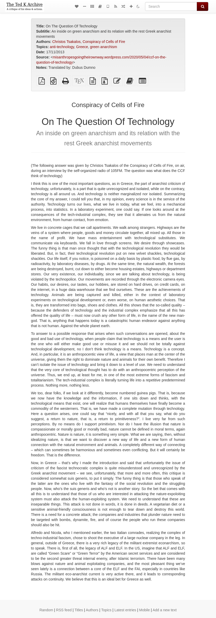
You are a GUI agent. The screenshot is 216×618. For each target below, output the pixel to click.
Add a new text (165, 610)
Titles (79, 610)
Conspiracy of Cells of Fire (104, 42)
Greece (82, 47)
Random (46, 610)
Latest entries (125, 610)
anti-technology (62, 47)
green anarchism (103, 47)
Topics (106, 610)
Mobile (144, 610)
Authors (92, 610)
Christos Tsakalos (66, 42)
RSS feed (64, 610)
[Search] (171, 6)
